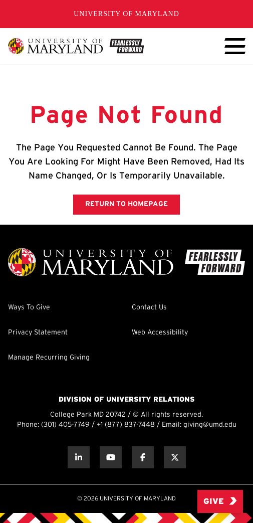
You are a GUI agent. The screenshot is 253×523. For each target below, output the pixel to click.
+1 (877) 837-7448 (126, 425)
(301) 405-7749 (65, 425)
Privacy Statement (38, 332)
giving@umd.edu (209, 425)
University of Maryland (126, 14)
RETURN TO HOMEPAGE (126, 204)
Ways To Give (29, 307)
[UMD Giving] (76, 46)
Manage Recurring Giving (49, 358)
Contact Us (149, 307)
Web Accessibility (160, 332)
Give (220, 501)
